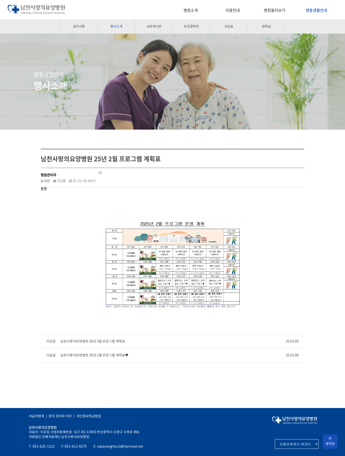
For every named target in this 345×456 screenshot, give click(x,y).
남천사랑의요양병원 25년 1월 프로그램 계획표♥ (94, 355)
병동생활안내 (316, 10)
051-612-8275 (76, 446)
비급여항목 (36, 416)
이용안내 (232, 10)
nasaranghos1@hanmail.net (120, 446)
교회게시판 (153, 26)
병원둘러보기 (274, 10)
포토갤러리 (191, 26)
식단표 (228, 26)
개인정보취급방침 (88, 416)
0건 (45, 181)
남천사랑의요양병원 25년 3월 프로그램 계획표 (92, 341)
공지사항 (79, 26)
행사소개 (116, 26)
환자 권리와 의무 (60, 416)
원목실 (266, 26)
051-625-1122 (44, 446)
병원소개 (191, 10)
